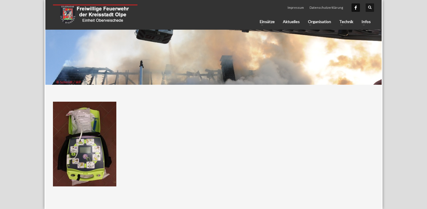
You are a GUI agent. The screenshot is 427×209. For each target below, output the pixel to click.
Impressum (296, 7)
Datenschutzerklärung (326, 7)
